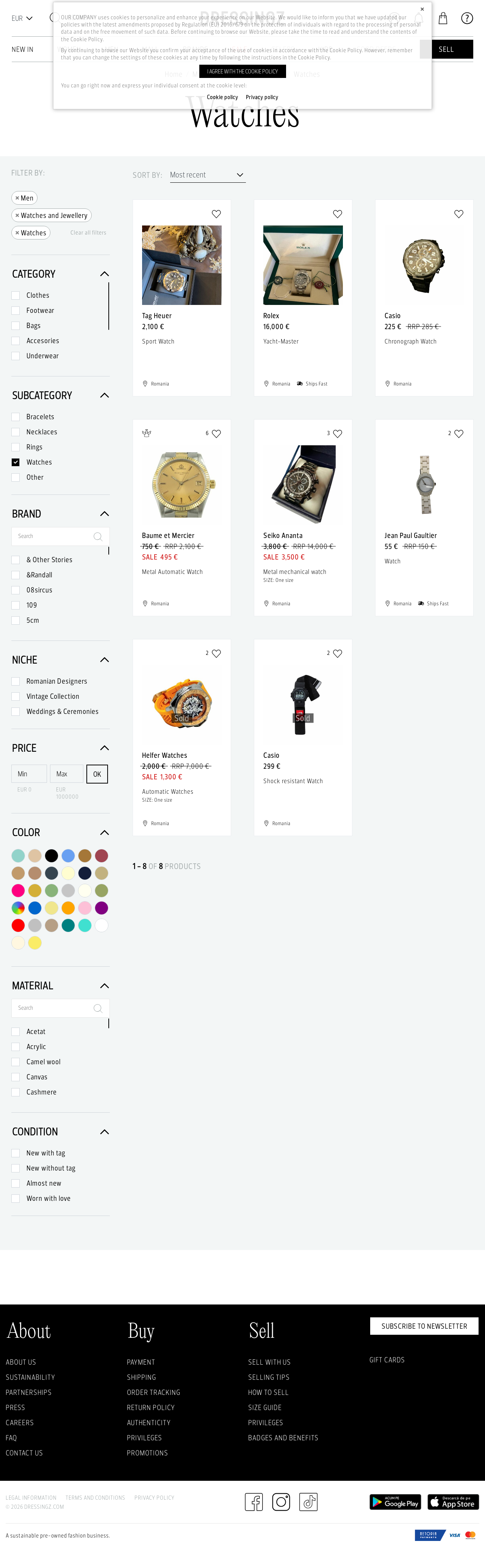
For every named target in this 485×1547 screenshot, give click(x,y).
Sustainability (30, 1377)
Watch (393, 561)
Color (61, 832)
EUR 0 (24, 789)
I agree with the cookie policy (242, 71)
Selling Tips (269, 1377)
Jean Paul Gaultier (411, 535)
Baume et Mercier (168, 535)
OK (97, 774)
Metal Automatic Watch (172, 571)
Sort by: (148, 175)
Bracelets (41, 416)
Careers (20, 1422)
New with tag (46, 1152)
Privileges (144, 1437)
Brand (61, 514)
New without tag (51, 1167)
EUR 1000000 (67, 793)
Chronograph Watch (411, 341)
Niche (61, 660)
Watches (31, 232)
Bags (34, 325)
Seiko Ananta (283, 535)
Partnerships (29, 1392)
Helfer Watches (165, 755)
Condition (61, 1131)
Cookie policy (222, 97)
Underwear (43, 355)
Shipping (141, 1377)
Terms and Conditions (95, 1497)
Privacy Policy (155, 1497)
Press (15, 1407)
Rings (35, 446)
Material (61, 985)
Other (35, 477)
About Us (21, 1362)
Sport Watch (158, 341)
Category (61, 274)
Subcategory (61, 395)
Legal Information (31, 1497)
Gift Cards (387, 1359)
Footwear (41, 310)
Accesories (43, 340)
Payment (141, 1362)
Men (24, 197)
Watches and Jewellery (51, 214)
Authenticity (149, 1422)
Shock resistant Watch (293, 781)
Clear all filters (88, 232)
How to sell (268, 1392)
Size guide (265, 1407)
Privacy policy (262, 97)
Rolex (271, 315)
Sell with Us (269, 1362)
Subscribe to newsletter (425, 1326)
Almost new (44, 1183)
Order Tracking (153, 1392)
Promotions (147, 1452)
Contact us (24, 1452)
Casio (393, 315)
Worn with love (49, 1198)
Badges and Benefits (283, 1437)
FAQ (11, 1437)
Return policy (151, 1407)
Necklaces (42, 431)
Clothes (38, 295)
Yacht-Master (281, 341)
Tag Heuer (157, 315)
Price (61, 748)
